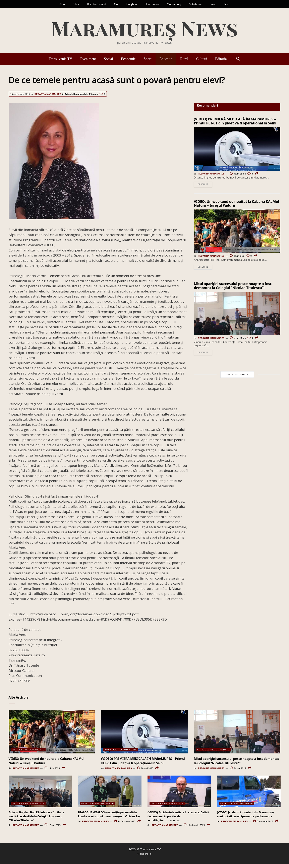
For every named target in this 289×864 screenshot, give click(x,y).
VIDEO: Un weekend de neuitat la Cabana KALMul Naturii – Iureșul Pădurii (236, 203)
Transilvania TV (60, 59)
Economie (128, 59)
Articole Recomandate (76, 94)
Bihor (76, 4)
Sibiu (227, 4)
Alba (62, 4)
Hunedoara (152, 4)
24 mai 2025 (238, 768)
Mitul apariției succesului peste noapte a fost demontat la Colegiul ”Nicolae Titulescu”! (233, 286)
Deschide (203, 184)
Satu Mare (195, 4)
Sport (148, 59)
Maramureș (174, 4)
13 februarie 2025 (194, 825)
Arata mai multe (237, 375)
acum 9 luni (237, 256)
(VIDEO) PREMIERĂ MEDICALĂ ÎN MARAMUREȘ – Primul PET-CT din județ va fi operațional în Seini (235, 121)
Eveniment (88, 59)
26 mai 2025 (145, 768)
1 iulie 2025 (52, 768)
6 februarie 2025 (263, 821)
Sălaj (213, 4)
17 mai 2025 (53, 825)
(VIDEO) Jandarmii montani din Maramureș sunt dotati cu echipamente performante (245, 814)
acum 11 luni (238, 173)
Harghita (131, 4)
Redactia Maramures (48, 94)
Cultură (201, 59)
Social (108, 59)
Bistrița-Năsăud (96, 4)
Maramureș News (144, 28)
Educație (166, 59)
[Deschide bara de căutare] (238, 59)
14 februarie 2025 (124, 821)
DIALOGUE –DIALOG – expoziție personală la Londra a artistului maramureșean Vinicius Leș (109, 814)
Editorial (221, 59)
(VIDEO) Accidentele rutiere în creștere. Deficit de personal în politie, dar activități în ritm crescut (178, 816)
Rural (184, 59)
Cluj (116, 4)
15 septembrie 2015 (20, 94)
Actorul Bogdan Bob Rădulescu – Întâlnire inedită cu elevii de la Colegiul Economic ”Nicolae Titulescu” (36, 816)
